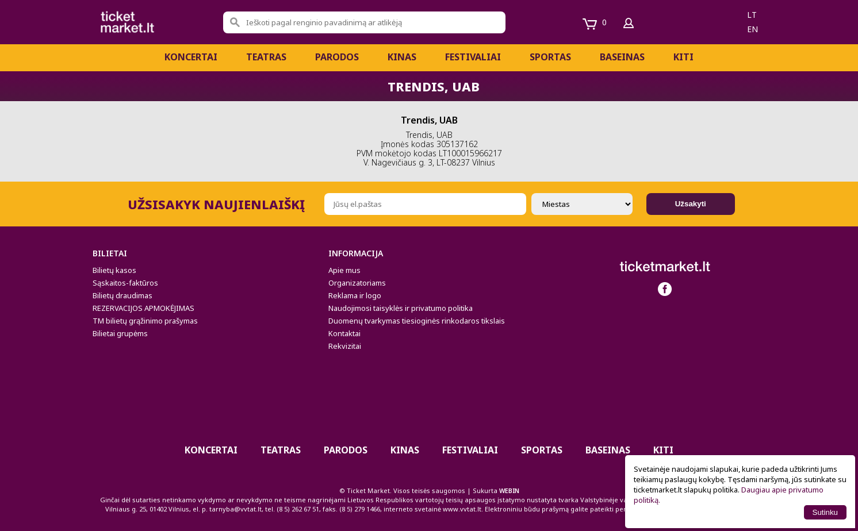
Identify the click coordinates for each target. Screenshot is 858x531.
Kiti (683, 57)
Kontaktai (344, 333)
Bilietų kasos (114, 270)
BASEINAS (622, 57)
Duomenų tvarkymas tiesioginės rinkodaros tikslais (416, 320)
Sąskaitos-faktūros (125, 283)
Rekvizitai (344, 346)
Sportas (550, 57)
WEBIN (509, 490)
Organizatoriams (357, 283)
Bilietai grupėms (120, 333)
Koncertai (190, 57)
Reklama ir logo (354, 295)
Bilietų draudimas (122, 295)
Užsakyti (690, 203)
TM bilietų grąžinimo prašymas (145, 320)
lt (752, 14)
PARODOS (337, 57)
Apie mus (344, 270)
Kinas (402, 57)
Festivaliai (473, 57)
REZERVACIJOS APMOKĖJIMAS (143, 308)
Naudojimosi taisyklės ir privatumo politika (400, 308)
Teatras (266, 57)
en (752, 29)
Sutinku (825, 512)
